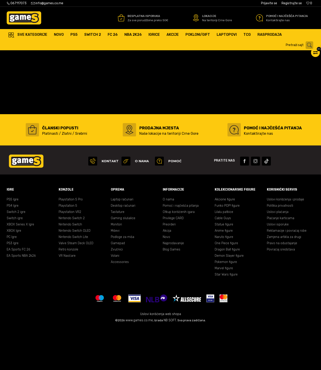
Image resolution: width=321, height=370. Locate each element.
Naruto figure (224, 280)
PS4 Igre (13, 248)
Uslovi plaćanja (277, 254)
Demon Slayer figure (229, 298)
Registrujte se (292, 3)
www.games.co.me (139, 363)
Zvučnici (117, 292)
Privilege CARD (173, 261)
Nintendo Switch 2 (72, 261)
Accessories (120, 305)
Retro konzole (68, 292)
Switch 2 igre (16, 254)
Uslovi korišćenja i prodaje (285, 242)
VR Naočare (67, 298)
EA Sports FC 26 (18, 292)
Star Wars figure (226, 317)
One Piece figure (226, 286)
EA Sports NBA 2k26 (21, 298)
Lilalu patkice (224, 254)
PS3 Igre (13, 286)
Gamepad (118, 286)
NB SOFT (170, 363)
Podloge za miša (122, 280)
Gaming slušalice (123, 261)
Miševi (115, 273)
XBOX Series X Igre (20, 267)
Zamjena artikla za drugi (284, 280)
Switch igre (15, 261)
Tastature (117, 254)
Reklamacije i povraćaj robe (287, 273)
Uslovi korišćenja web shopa (160, 357)
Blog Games (171, 292)
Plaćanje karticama (280, 261)
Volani (115, 298)
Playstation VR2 (70, 254)
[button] (301, 45)
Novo (166, 280)
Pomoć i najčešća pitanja (181, 248)
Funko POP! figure (227, 248)
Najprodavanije (173, 286)
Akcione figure (225, 242)
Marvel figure (224, 311)
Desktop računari (123, 248)
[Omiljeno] (309, 3)
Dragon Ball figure (227, 292)
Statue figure (224, 267)
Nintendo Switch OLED (75, 273)
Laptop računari (122, 242)
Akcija (167, 273)
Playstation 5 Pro (71, 242)
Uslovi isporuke (278, 267)
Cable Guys (223, 261)
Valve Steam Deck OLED (76, 286)
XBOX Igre (14, 273)
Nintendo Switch (70, 267)
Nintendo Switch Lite (73, 280)
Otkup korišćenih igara (179, 254)
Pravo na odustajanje (282, 286)
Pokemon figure (226, 305)
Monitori (116, 267)
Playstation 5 (68, 248)
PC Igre (12, 280)
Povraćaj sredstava (281, 292)
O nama (168, 242)
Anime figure (224, 273)
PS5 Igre (13, 242)
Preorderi (169, 267)
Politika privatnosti (280, 248)
